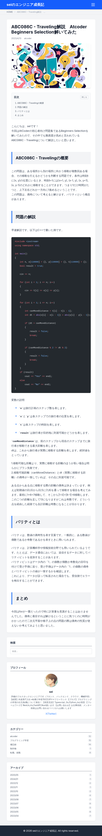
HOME (10, 12)
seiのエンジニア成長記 (25, 4)
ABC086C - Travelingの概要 (30, 103)
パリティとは (23, 111)
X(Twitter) (51, 713)
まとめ (20, 115)
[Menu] (93, 4)
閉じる (84, 97)
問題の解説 (22, 107)
